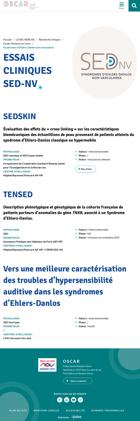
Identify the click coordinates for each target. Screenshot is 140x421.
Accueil (7, 39)
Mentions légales (46, 410)
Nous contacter (78, 381)
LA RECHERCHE (25, 39)
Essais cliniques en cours (17, 43)
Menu (121, 8)
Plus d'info (86, 169)
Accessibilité (75, 410)
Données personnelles (107, 410)
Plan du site (18, 410)
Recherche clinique (49, 39)
